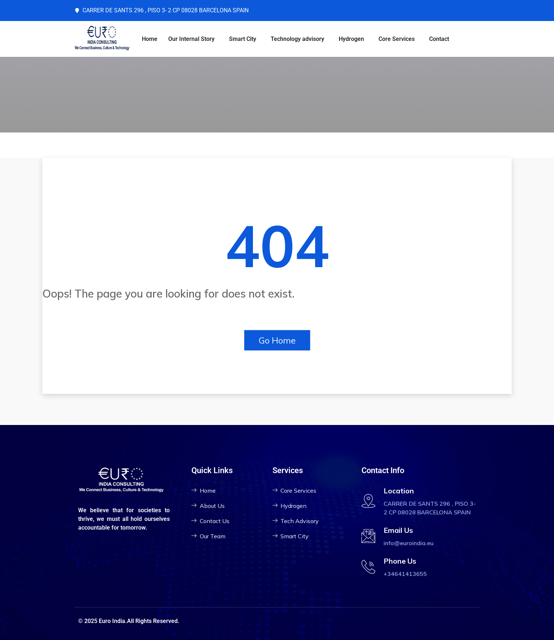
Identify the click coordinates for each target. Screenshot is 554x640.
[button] (193, 39)
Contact (439, 38)
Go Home (277, 340)
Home (149, 38)
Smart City (242, 38)
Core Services (397, 38)
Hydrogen (351, 38)
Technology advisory (297, 38)
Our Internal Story (191, 38)
